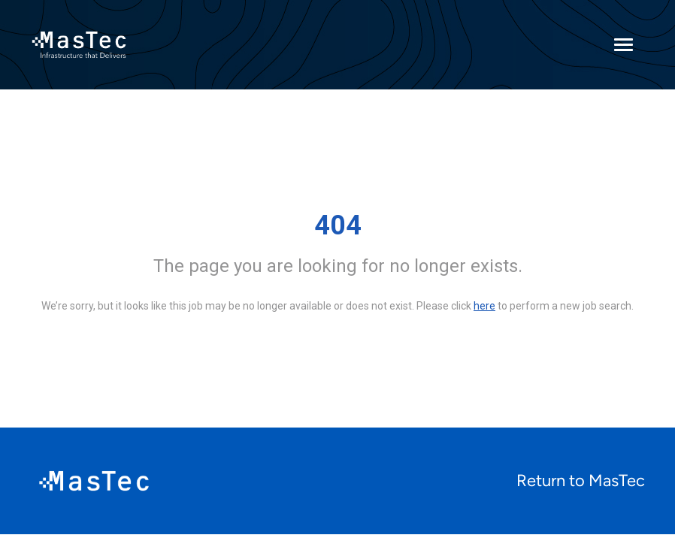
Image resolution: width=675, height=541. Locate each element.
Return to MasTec (580, 480)
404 (338, 225)
